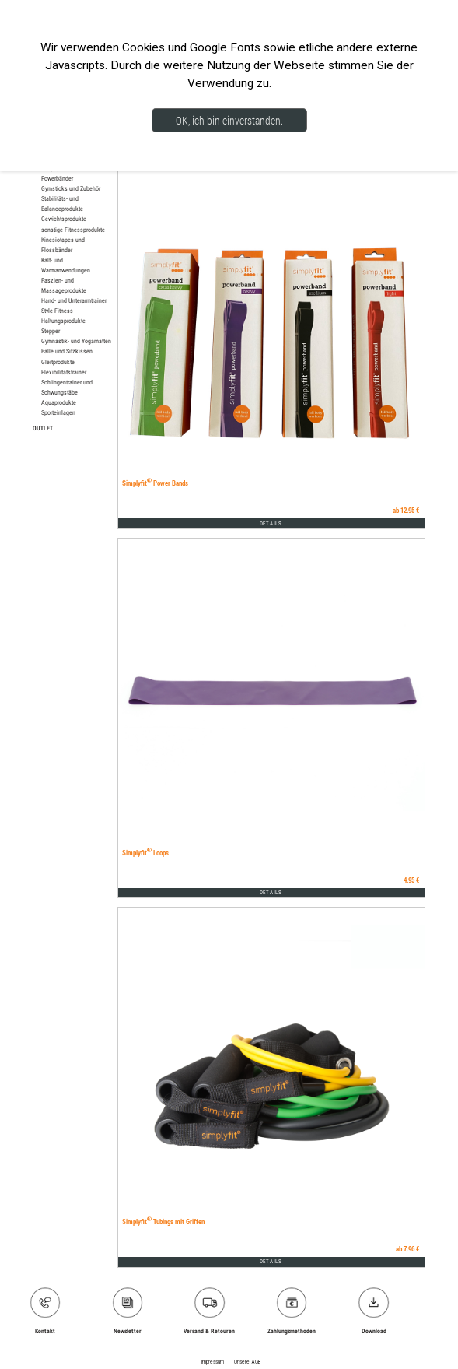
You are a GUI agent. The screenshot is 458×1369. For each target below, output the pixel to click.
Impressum (212, 1362)
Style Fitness (57, 310)
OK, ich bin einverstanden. (229, 120)
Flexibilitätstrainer (63, 372)
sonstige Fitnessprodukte (73, 229)
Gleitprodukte (58, 362)
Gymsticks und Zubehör (70, 188)
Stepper (50, 331)
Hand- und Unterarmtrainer (74, 300)
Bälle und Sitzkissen (67, 351)
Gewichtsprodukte (63, 219)
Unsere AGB (247, 1362)
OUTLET (43, 427)
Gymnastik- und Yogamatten (76, 341)
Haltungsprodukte (63, 321)
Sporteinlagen (58, 412)
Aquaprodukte (58, 402)
